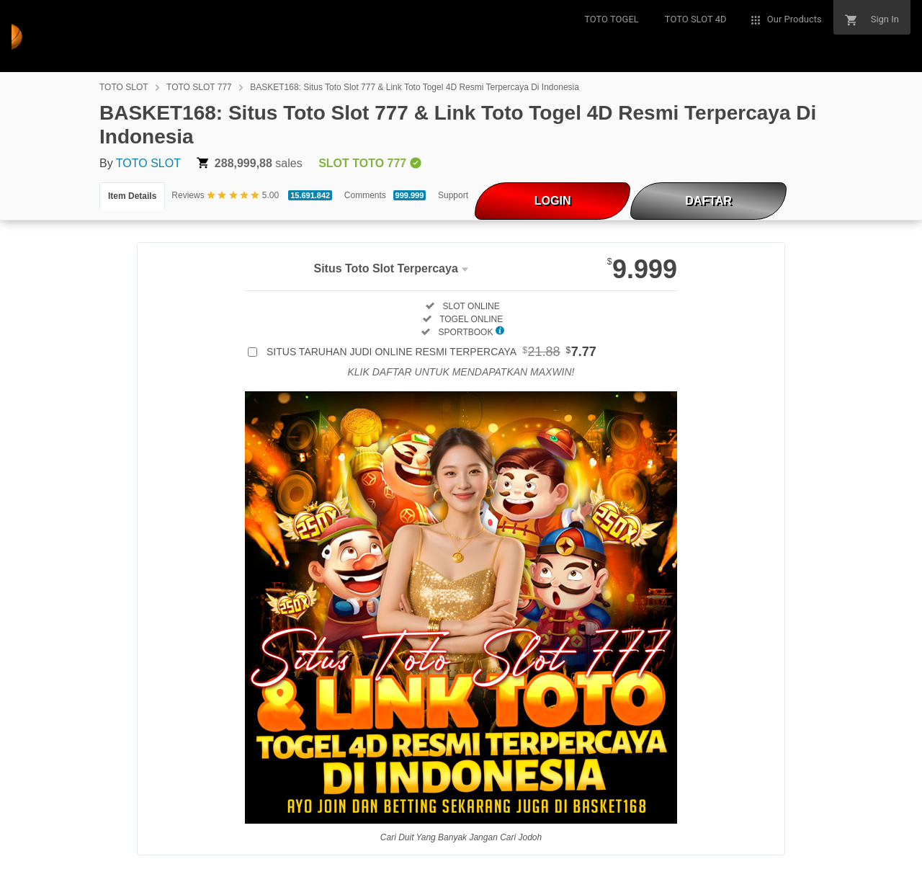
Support (453, 195)
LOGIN (552, 201)
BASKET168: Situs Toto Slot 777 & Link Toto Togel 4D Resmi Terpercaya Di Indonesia (414, 87)
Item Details (132, 196)
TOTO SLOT (123, 87)
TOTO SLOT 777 (199, 87)
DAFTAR (708, 201)
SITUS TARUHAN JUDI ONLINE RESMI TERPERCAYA (431, 351)
